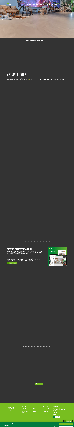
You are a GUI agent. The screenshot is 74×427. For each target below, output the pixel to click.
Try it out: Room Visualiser (13, 263)
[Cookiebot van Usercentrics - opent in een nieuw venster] (6, 425)
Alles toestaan (66, 419)
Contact (59, 4)
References (45, 409)
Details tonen (14, 425)
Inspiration (47, 4)
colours (28, 79)
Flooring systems (46, 408)
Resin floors (29, 4)
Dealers (55, 4)
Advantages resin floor (27, 409)
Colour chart (41, 4)
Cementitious (35, 4)
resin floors (27, 78)
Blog (52, 4)
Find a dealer (57, 416)
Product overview (46, 411)
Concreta (24, 412)
